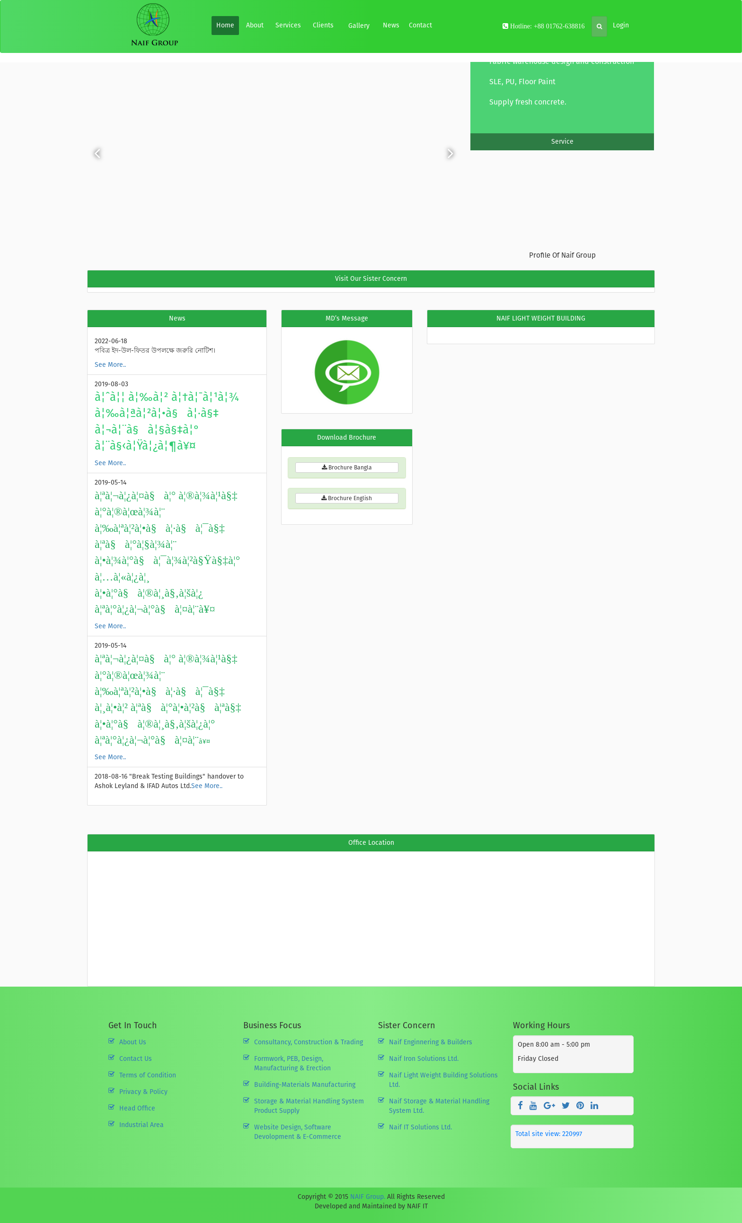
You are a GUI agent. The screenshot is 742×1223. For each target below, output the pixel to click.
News (391, 25)
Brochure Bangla (347, 467)
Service (562, 142)
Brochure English (346, 498)
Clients (323, 25)
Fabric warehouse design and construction (561, 67)
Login (621, 25)
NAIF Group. (367, 1197)
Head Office (137, 1108)
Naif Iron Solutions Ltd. (424, 1059)
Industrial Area (141, 1125)
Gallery (359, 26)
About (255, 25)
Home (225, 25)
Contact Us (135, 1059)
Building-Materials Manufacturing (304, 1085)
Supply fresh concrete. (527, 108)
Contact (420, 25)
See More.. (110, 365)
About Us (132, 1042)
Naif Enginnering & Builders (430, 1042)
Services (288, 25)
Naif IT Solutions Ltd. (420, 1127)
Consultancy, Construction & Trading (308, 1042)
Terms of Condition (147, 1075)
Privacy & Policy (143, 1092)
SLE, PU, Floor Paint (522, 88)
